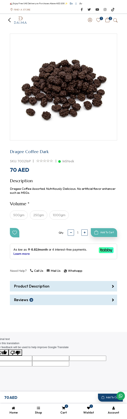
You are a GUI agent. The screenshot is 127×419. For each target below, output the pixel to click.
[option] (63, 87)
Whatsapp (64, 271)
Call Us (36, 271)
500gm (18, 215)
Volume (18, 203)
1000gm (59, 215)
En (71, 3)
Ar (80, 3)
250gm (38, 215)
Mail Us (54, 271)
